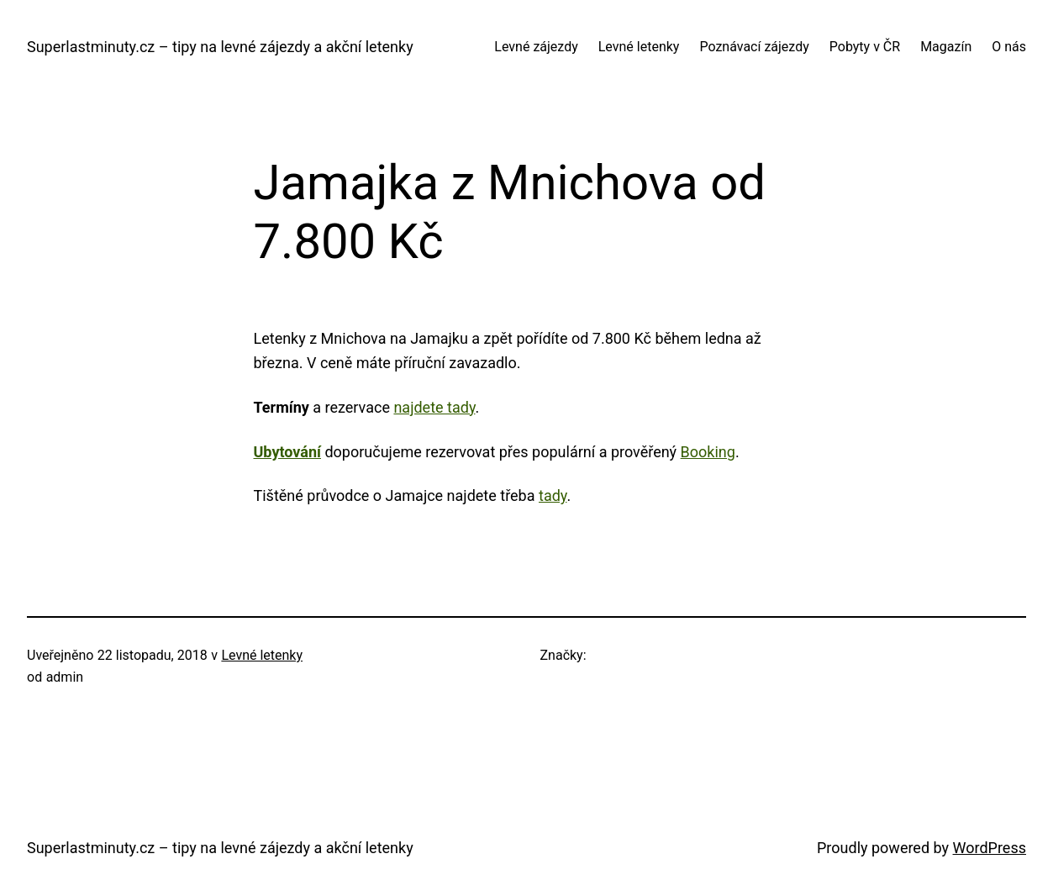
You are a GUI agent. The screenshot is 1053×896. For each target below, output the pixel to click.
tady (552, 495)
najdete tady (434, 407)
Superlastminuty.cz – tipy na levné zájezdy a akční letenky (220, 46)
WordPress (989, 847)
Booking (708, 452)
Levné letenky (262, 655)
